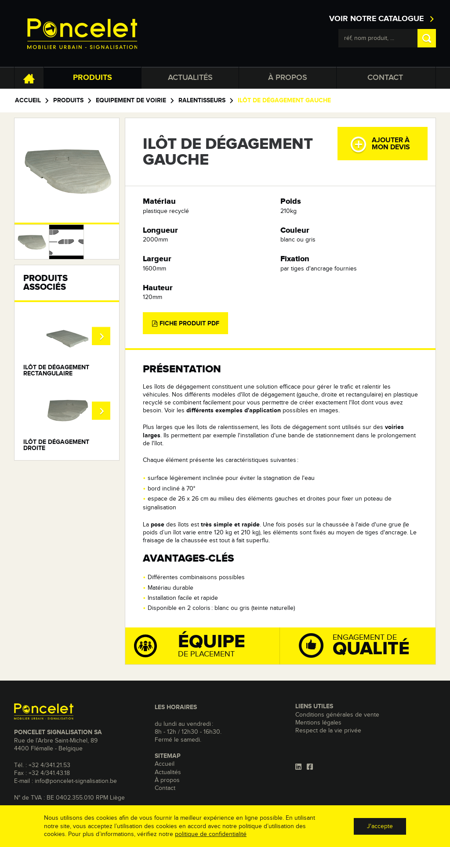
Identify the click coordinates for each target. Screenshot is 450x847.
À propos (287, 78)
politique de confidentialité (211, 834)
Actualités (190, 78)
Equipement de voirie (131, 100)
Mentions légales (318, 723)
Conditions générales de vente (337, 715)
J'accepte (380, 826)
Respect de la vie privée (328, 731)
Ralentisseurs (201, 100)
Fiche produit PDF (185, 324)
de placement (206, 645)
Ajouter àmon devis (380, 144)
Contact (385, 78)
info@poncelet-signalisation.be (76, 781)
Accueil (28, 100)
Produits (92, 78)
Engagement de (366, 644)
